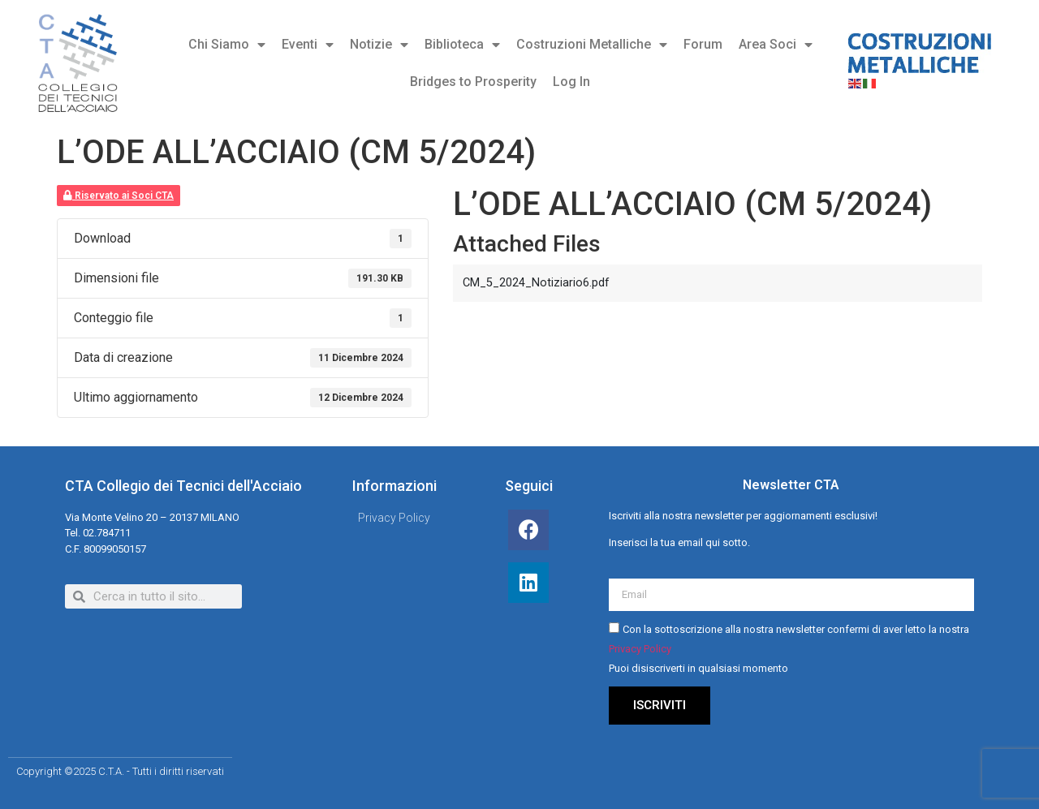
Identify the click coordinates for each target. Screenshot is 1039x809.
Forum (702, 44)
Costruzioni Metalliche (591, 44)
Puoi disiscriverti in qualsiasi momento (698, 669)
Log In (571, 81)
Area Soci (776, 44)
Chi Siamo (226, 44)
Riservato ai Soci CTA (118, 195)
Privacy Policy (640, 649)
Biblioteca (462, 44)
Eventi (308, 44)
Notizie (379, 44)
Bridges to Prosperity (473, 81)
